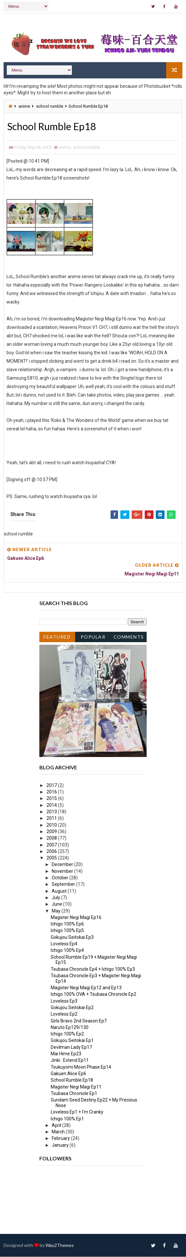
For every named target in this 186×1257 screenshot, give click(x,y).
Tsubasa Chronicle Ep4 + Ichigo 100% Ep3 (93, 969)
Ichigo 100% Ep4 (67, 950)
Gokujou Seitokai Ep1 (72, 1041)
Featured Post (57, 638)
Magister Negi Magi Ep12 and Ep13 (86, 988)
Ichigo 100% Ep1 (67, 1119)
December (63, 864)
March (59, 1132)
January (61, 1145)
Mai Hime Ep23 (66, 1054)
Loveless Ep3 (64, 1001)
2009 (52, 831)
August (60, 891)
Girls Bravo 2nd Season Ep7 (79, 1021)
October (60, 878)
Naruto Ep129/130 (69, 1027)
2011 (52, 818)
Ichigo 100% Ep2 (67, 1034)
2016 (52, 792)
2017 (52, 785)
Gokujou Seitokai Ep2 (72, 1007)
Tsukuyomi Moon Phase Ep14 (81, 1067)
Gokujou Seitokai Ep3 (72, 937)
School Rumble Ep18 (72, 1080)
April (57, 1125)
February (61, 1138)
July (56, 897)
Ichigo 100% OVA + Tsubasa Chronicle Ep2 (93, 994)
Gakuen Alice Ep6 (68, 1073)
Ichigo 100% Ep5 (67, 930)
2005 (52, 858)
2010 (52, 825)
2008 (52, 838)
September (64, 884)
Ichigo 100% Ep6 (67, 924)
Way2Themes (60, 1245)
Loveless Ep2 (64, 1014)
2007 (52, 845)
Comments (128, 637)
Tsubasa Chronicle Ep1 (74, 1093)
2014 (52, 805)
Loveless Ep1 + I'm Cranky (77, 1112)
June (57, 904)
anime (24, 105)
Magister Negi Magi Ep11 (76, 1087)
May (56, 911)
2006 (52, 851)
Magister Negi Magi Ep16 (76, 917)
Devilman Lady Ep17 (71, 1047)
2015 (52, 799)
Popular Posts (93, 638)
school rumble (49, 105)
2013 (52, 812)
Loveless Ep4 (64, 944)
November (63, 871)
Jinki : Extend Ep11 (70, 1060)
